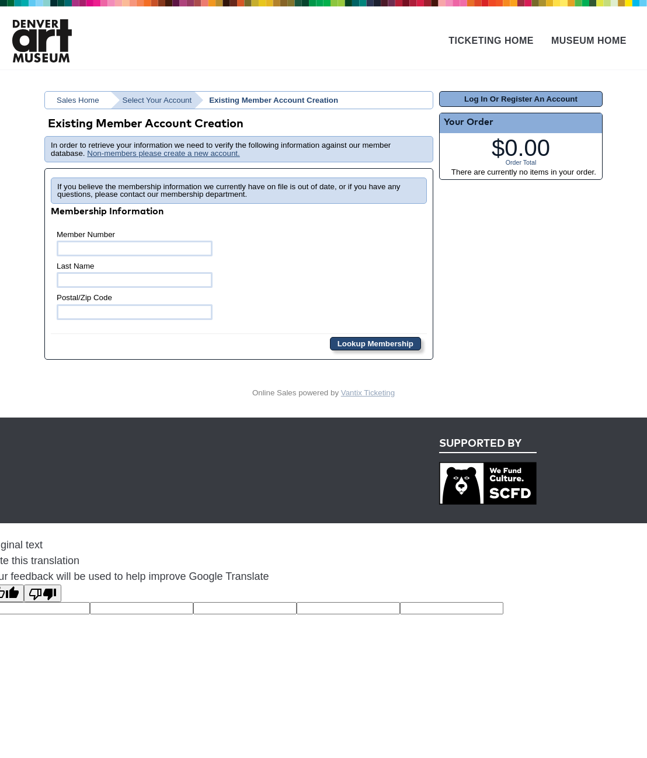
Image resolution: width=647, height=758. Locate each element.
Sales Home (78, 100)
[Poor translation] (42, 593)
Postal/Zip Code (135, 306)
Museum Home (589, 41)
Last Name (135, 275)
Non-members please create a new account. (163, 153)
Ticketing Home (491, 41)
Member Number (135, 243)
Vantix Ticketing (368, 392)
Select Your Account (157, 100)
